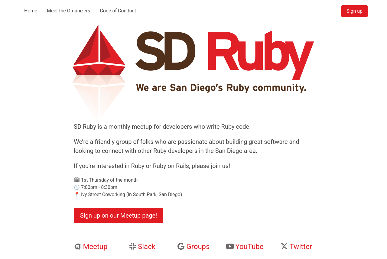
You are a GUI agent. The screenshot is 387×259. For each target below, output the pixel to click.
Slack (146, 246)
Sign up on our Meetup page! (118, 215)
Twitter (301, 246)
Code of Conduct (118, 11)
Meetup (95, 246)
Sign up (354, 11)
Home (30, 11)
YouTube (249, 246)
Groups (198, 246)
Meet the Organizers (68, 11)
